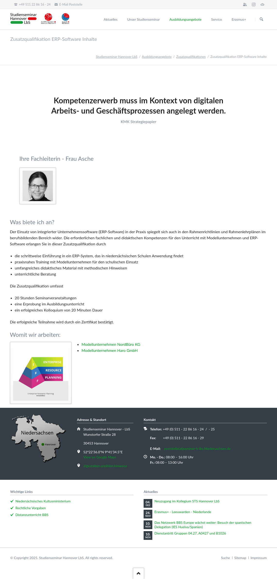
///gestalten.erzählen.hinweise (105, 466)
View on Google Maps (99, 457)
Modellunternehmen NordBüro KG (110, 344)
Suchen (261, 19)
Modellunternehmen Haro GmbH (109, 350)
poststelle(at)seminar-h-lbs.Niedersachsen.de (197, 448)
